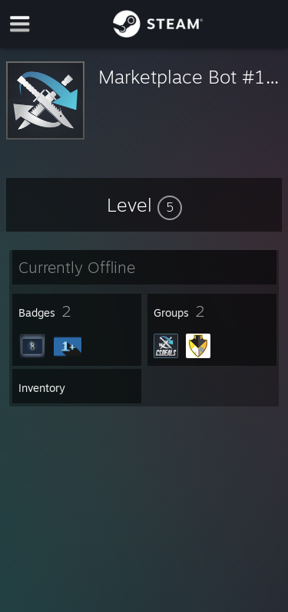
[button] (144, 204)
